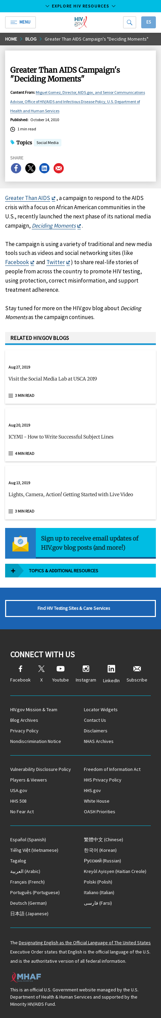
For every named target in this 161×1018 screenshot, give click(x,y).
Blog (30, 39)
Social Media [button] (47, 143)
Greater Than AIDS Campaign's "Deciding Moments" (96, 39)
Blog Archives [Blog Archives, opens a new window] (24, 720)
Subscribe (137, 674)
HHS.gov (92, 790)
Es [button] (148, 22)
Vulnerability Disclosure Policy (40, 769)
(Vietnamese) (34, 850)
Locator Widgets (101, 709)
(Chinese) (103, 839)
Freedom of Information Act (112, 769)
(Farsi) (98, 903)
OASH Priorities (99, 811)
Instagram (86, 674)
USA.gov (18, 790)
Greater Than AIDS (27, 198)
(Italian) (99, 892)
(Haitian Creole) (115, 871)
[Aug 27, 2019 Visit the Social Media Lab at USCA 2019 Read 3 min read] (80, 377)
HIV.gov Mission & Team (33, 709)
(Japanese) (29, 914)
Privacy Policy (24, 731)
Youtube (60, 674)
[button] (80, 381)
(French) (27, 882)
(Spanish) (28, 839)
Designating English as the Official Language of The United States (85, 943)
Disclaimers (95, 731)
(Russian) (102, 861)
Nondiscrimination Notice (35, 741)
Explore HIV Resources (80, 6)
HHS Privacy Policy (102, 780)
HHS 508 (18, 801)
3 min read (24, 395)
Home (11, 39)
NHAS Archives (99, 741)
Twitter (55, 262)
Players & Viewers (28, 780)
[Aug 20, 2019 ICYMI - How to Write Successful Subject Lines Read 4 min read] (80, 435)
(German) (28, 903)
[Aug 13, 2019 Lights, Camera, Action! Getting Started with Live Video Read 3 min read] (80, 492)
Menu (20, 22)
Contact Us (95, 720)
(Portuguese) (35, 892)
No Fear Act (22, 811)
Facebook (17, 262)
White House (96, 801)
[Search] (129, 22)
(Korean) (100, 850)
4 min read (24, 453)
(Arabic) (25, 871)
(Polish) (98, 882)
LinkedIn (111, 674)
